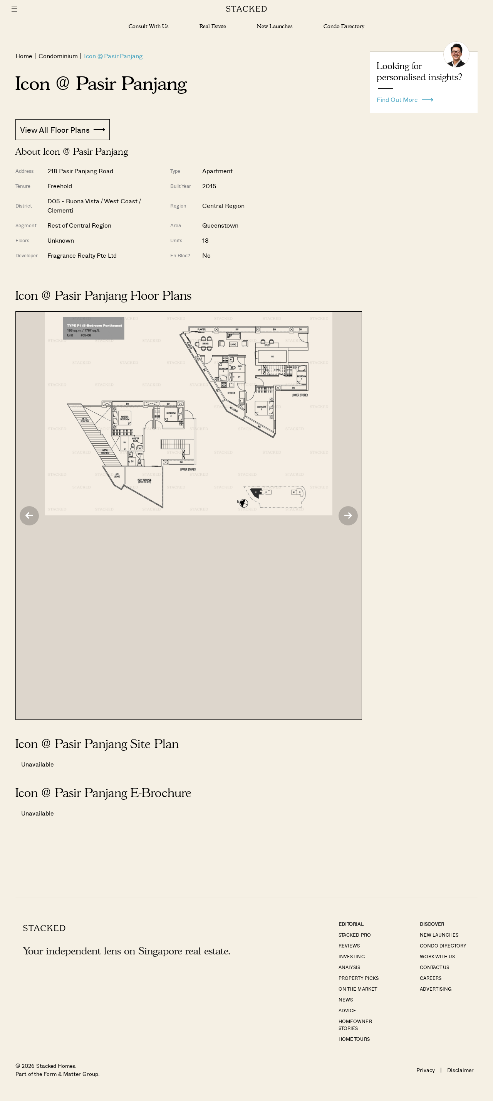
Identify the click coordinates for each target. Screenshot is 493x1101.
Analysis (349, 967)
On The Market (358, 988)
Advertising (435, 988)
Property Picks (358, 977)
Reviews (349, 945)
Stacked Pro (355, 934)
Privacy (425, 1070)
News (346, 999)
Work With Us (437, 956)
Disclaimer (460, 1070)
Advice (347, 1010)
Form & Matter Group (71, 1074)
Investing (351, 956)
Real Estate (213, 26)
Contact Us (434, 967)
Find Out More (405, 97)
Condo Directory (344, 26)
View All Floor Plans (62, 129)
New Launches (274, 26)
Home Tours (354, 1038)
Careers (430, 977)
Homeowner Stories (355, 1025)
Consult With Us (149, 26)
